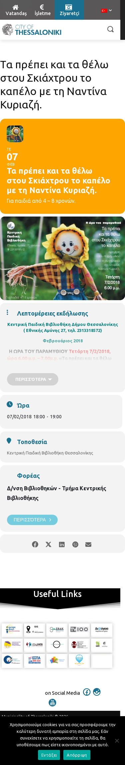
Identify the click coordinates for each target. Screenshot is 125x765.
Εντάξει (49, 755)
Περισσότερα (32, 520)
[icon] (87, 696)
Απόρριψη (77, 755)
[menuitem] (106, 11)
